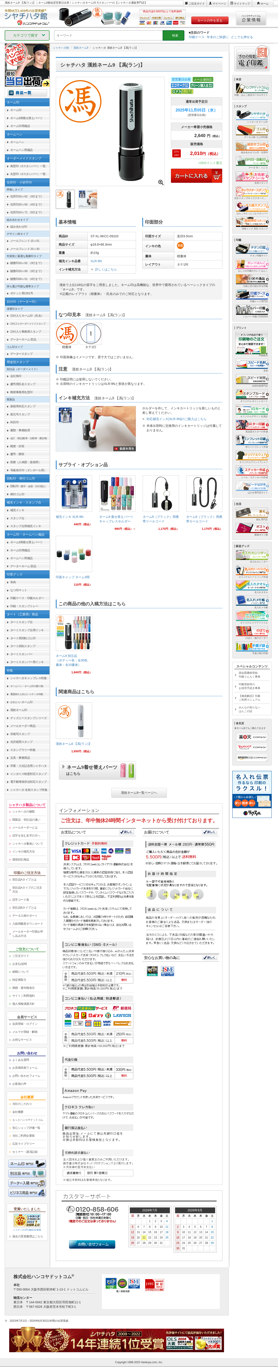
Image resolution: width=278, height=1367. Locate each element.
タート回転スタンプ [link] (23, 646)
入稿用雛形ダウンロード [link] (27, 923)
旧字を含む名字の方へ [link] (26, 835)
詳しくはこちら (106, 269)
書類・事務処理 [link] (20, 430)
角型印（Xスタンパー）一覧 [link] (28, 166)
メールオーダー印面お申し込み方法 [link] (27, 933)
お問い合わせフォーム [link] (26, 1075)
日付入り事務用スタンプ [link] (25, 331)
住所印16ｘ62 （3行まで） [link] (27, 196)
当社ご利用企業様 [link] (23, 1135)
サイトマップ (242, 3)
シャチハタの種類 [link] (23, 811)
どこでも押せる (242, 37)
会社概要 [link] (18, 1112)
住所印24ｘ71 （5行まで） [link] (27, 212)
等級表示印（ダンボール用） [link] (28, 470)
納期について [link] (20, 971)
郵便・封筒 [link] (17, 446)
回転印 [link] (28, 486)
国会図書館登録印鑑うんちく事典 (249, 674)
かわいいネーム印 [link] (21, 702)
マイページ (219, 3)
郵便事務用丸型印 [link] (21, 392)
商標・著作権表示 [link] (23, 988)
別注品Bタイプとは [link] (24, 907)
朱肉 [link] (13, 582)
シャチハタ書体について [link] (27, 843)
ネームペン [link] (17, 142)
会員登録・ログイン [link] (25, 1023)
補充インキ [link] (17, 510)
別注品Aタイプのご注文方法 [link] (27, 890)
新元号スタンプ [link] (20, 414)
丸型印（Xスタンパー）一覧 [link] (28, 174)
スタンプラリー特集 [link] (23, 750)
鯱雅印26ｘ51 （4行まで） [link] (27, 279)
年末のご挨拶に (218, 37)
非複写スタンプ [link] (20, 734)
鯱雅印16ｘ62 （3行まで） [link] (27, 263)
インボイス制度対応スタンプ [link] (28, 774)
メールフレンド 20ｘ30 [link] (24, 249)
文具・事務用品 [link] (20, 757)
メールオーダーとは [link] (25, 827)
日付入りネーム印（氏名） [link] (27, 315)
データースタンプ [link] (21, 353)
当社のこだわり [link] (22, 1103)
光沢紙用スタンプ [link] (21, 741)
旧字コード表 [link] (20, 899)
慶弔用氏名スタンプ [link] (23, 384)
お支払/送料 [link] (19, 964)
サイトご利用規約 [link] (23, 995)
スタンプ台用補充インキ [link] (25, 526)
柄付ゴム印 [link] (17, 494)
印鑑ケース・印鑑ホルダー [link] (27, 598)
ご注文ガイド (197, 3)
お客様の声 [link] (19, 1084)
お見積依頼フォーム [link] (25, 1067)
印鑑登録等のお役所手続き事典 (249, 686)
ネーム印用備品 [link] (20, 126)
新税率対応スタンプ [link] (23, 406)
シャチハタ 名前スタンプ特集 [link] (28, 789)
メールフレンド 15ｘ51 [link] (24, 240)
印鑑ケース (197, 37)
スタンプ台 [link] (17, 518)
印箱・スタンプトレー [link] (24, 606)
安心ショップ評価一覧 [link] (26, 1127)
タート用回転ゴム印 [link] (23, 638)
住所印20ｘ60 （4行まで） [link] (27, 204)
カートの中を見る (209, 20)
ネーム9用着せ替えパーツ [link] (26, 118)
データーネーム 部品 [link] (23, 339)
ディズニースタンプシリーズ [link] (28, 718)
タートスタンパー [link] (21, 654)
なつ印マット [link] (18, 590)
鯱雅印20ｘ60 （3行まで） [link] (27, 271)
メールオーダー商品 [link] (23, 726)
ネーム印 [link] (16, 110)
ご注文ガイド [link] (20, 955)
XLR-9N (96, 261)
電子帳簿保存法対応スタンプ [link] (28, 781)
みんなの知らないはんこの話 (249, 709)
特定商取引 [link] (19, 979)
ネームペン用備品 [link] (21, 150)
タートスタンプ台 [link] (21, 622)
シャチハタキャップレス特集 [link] (28, 678)
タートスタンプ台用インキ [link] (27, 630)
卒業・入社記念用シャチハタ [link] (28, 765)
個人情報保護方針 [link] (23, 1003)
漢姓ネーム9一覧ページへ (139, 792)
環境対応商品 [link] (20, 859)
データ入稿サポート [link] (25, 915)
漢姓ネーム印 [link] (18, 710)
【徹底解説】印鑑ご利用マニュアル (249, 697)
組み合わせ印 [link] (18, 226)
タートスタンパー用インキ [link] (27, 662)
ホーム (265, 3)
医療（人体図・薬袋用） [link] (25, 462)
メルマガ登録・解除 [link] (25, 1031)
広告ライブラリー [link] (23, 1143)
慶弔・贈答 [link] (17, 454)
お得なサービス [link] (22, 1039)
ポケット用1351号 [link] (21, 293)
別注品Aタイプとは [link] (24, 879)
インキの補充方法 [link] (23, 851)
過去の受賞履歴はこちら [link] (27, 1236)
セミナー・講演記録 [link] (25, 1151)
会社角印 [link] (16, 376)
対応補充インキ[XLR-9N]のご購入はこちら (177, 419)
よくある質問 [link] (20, 1060)
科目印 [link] (14, 422)
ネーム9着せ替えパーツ (92, 769)
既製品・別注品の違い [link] (26, 819)
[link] (74, 502)
